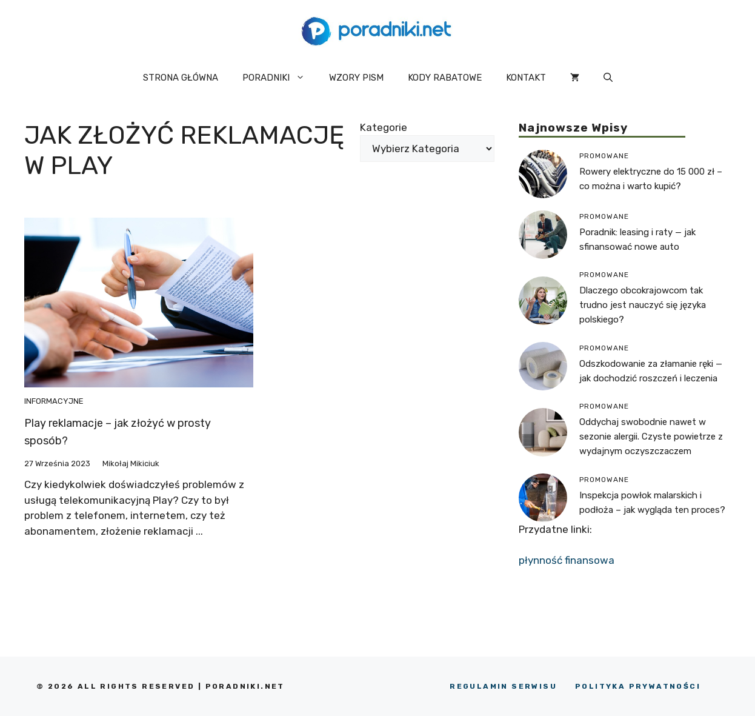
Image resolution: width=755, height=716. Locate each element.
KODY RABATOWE (445, 77)
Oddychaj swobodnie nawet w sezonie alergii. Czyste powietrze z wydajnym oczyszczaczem (651, 437)
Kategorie (383, 127)
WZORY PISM (356, 77)
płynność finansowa (566, 560)
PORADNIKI (279, 77)
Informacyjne (54, 401)
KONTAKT (526, 77)
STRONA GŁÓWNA (180, 77)
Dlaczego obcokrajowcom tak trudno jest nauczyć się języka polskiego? (642, 305)
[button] (608, 77)
